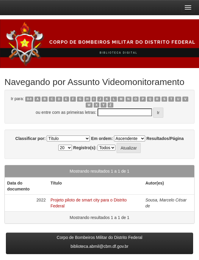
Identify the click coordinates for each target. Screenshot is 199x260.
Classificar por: (30, 138)
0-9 (29, 99)
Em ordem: (102, 138)
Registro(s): (85, 147)
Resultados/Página (165, 138)
